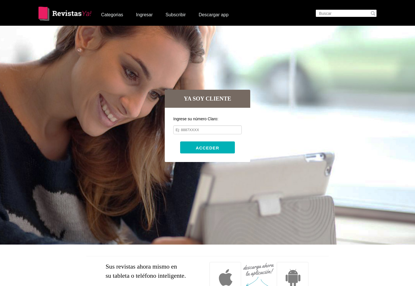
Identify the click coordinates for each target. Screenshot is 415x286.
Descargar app (214, 14)
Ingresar (144, 14)
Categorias (112, 14)
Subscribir (176, 14)
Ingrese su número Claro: (195, 119)
